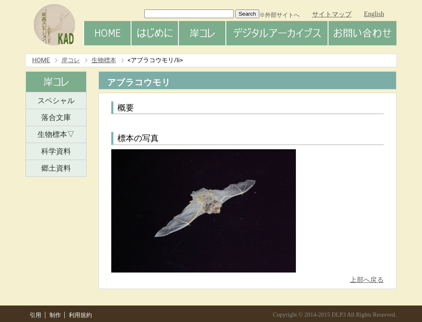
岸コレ (70, 60)
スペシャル (56, 100)
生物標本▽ (56, 134)
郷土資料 (56, 168)
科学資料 (56, 151)
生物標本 (103, 60)
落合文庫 (56, 117)
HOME (41, 60)
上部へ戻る (367, 279)
